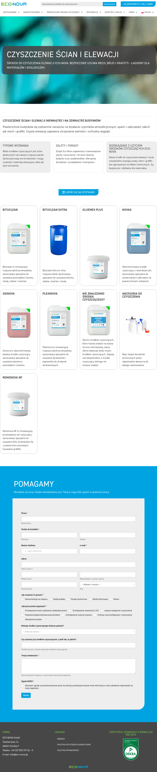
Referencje (93, 12)
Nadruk (61, 739)
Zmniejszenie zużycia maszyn (79, 615)
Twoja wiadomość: (30, 655)
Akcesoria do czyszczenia (132, 295)
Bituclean (10, 210)
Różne (116, 599)
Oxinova (9, 294)
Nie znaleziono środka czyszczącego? (93, 297)
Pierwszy (24, 539)
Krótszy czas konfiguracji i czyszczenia (115, 615)
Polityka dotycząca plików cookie (74, 744)
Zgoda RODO (27, 681)
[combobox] (78, 631)
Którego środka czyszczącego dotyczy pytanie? (42, 626)
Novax (126, 210)
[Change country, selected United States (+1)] (24, 551)
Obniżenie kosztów (33, 619)
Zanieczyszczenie (33, 12)
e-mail (83, 545)
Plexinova (50, 294)
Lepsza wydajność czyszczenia (118, 610)
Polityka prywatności (68, 750)
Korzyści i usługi (115, 12)
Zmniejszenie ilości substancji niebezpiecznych (46, 610)
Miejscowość (26, 579)
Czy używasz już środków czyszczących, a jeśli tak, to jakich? (48, 639)
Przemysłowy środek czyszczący (65, 12)
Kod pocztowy (26, 589)
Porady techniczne (79, 599)
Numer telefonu (28, 545)
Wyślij (26, 695)
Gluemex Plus (92, 210)
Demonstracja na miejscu (36, 599)
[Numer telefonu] (49, 551)
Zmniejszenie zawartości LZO (86, 610)
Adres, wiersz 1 (27, 569)
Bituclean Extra (55, 210)
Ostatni (82, 539)
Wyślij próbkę (59, 599)
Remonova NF (12, 378)
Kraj (81, 589)
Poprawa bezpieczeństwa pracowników (42, 615)
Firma (133, 12)
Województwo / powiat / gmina (92, 579)
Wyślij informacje (100, 599)
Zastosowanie (11, 12)
